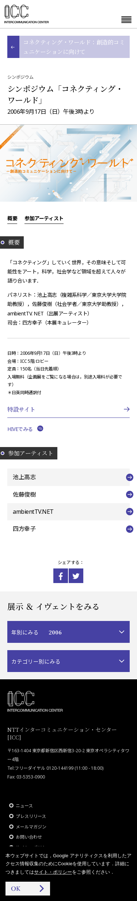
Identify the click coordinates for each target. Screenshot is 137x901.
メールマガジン (31, 827)
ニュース (24, 806)
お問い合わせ (29, 837)
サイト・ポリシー (53, 872)
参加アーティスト (44, 218)
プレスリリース (31, 816)
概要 (12, 218)
